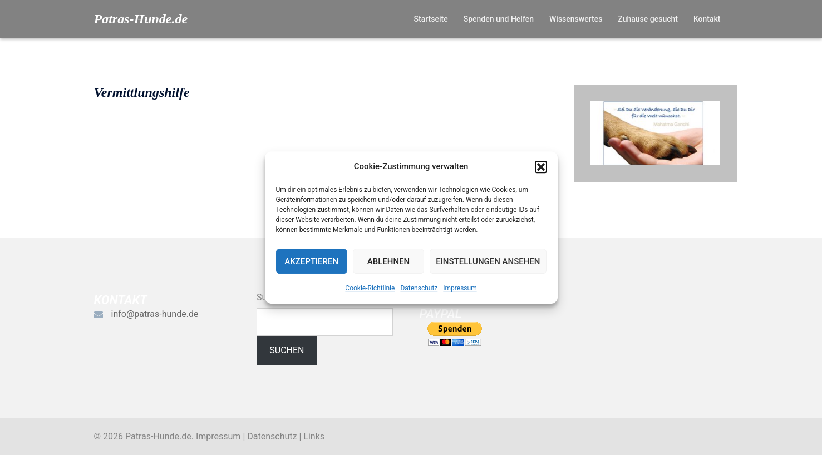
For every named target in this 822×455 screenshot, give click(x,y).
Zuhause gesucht (648, 18)
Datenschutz (418, 288)
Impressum (459, 288)
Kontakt (707, 18)
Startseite (431, 18)
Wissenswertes (575, 18)
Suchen (286, 350)
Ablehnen (388, 261)
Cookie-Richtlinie (370, 288)
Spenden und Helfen (499, 18)
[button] (541, 166)
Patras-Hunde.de (141, 19)
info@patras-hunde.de (155, 314)
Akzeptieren (311, 261)
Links (313, 436)
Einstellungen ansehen (488, 261)
